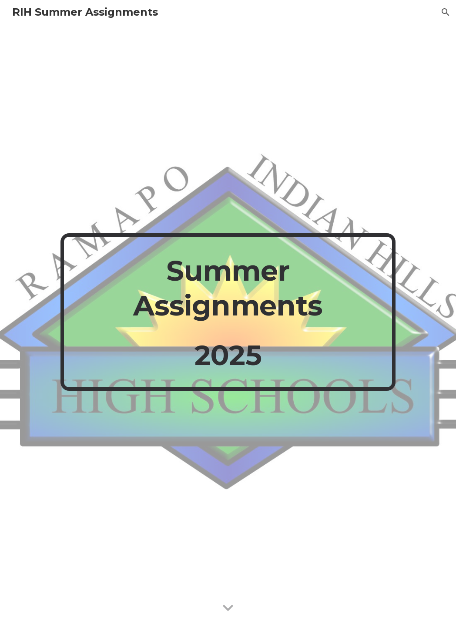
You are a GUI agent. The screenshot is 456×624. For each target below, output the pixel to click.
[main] (228, 312)
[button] (445, 12)
